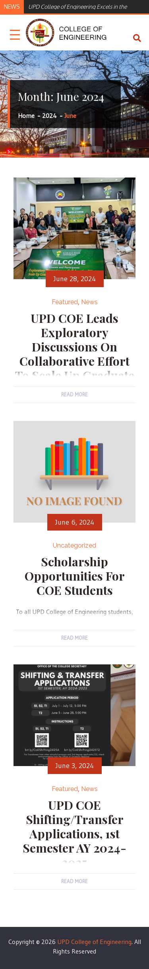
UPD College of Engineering (94, 942)
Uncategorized (74, 545)
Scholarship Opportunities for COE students (75, 576)
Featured (65, 302)
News (89, 302)
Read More (74, 394)
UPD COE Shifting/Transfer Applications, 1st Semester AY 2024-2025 (74, 833)
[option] (85, 6)
